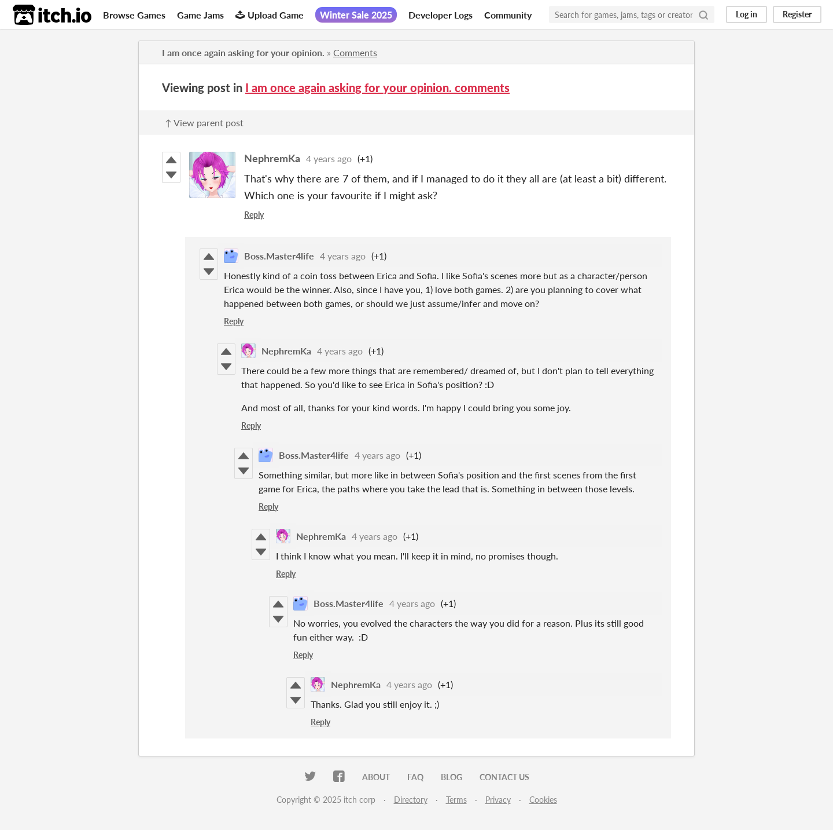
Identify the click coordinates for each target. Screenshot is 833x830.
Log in (746, 14)
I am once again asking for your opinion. (243, 52)
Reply (254, 215)
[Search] (703, 14)
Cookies (543, 800)
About (376, 777)
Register (797, 14)
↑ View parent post (204, 122)
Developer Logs (440, 14)
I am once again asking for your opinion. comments (377, 87)
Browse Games (134, 14)
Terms (456, 800)
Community (508, 14)
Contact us (504, 777)
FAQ (415, 777)
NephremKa (272, 158)
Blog (451, 777)
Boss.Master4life (279, 255)
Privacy (498, 800)
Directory (410, 800)
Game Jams (200, 14)
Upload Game (269, 14)
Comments (355, 52)
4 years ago (329, 158)
